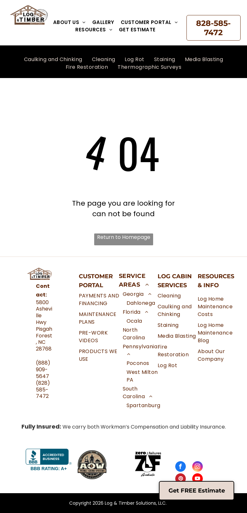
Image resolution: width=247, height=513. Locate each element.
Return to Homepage (123, 237)
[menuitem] (69, 22)
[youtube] (197, 479)
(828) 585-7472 (43, 389)
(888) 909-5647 (43, 369)
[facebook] (180, 467)
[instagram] (197, 467)
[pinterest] (180, 479)
